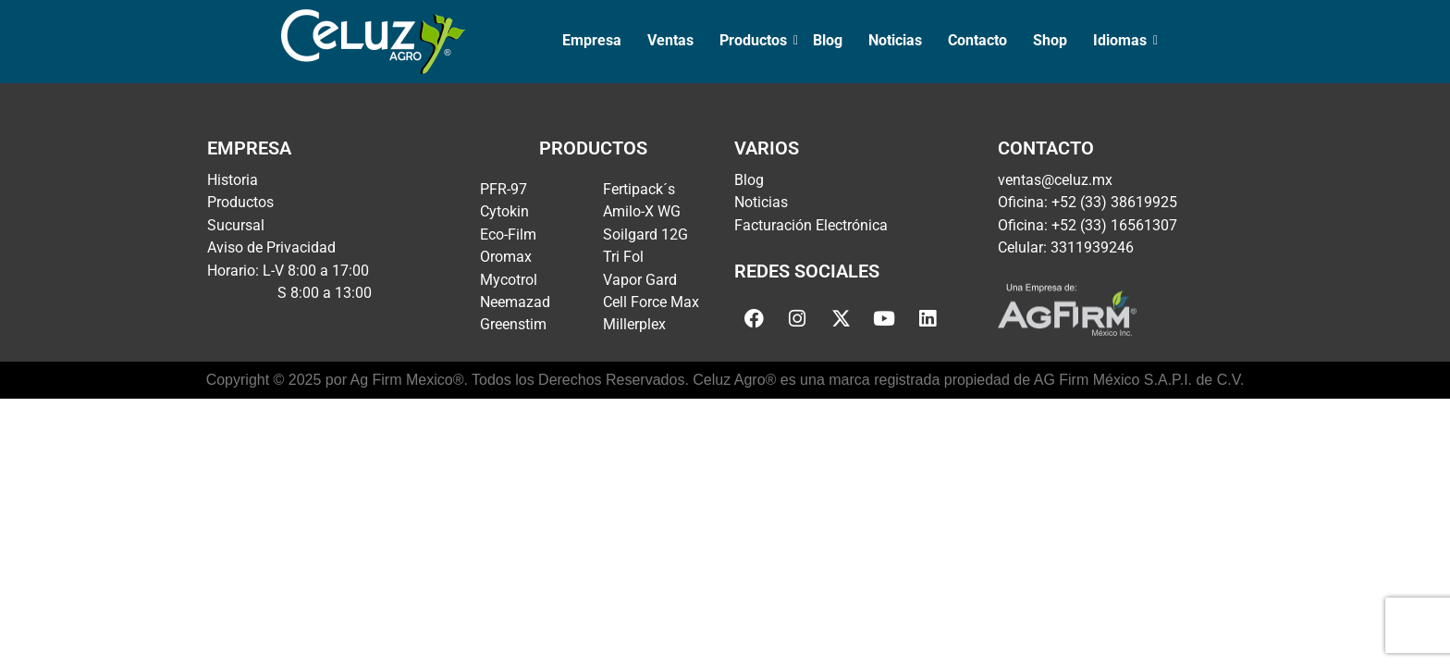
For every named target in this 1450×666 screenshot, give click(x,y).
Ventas (670, 40)
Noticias (895, 40)
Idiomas (1121, 40)
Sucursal (235, 225)
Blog (827, 40)
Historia (232, 180)
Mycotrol (508, 280)
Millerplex (634, 324)
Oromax (506, 256)
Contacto (977, 40)
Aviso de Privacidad (271, 247)
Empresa (591, 40)
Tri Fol (623, 256)
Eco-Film (508, 234)
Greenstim (513, 324)
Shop (1050, 40)
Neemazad (515, 302)
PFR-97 (503, 189)
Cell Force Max (651, 302)
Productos (755, 40)
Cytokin (504, 211)
